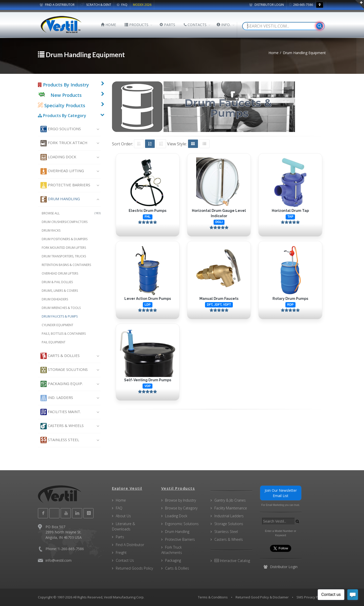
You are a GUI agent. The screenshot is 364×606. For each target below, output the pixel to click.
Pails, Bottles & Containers (64, 333)
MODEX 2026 (142, 5)
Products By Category (62, 115)
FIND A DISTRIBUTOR (57, 5)
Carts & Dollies (60, 356)
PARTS (167, 24)
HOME (108, 24)
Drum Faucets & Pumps (60, 316)
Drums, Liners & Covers (60, 290)
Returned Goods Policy (134, 568)
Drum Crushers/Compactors (64, 222)
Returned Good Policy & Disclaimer (262, 597)
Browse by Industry (180, 500)
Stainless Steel (59, 440)
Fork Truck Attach (63, 143)
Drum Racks (51, 230)
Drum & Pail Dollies (57, 282)
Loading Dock (58, 157)
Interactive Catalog (232, 560)
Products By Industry (63, 85)
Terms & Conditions (213, 597)
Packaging (173, 560)
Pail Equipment (53, 342)
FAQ (122, 5)
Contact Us (125, 560)
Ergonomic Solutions (182, 523)
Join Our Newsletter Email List (281, 493)
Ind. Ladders (56, 398)
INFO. (224, 24)
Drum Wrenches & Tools (61, 308)
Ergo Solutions (60, 129)
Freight (121, 552)
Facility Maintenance (230, 508)
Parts (120, 536)
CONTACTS (195, 24)
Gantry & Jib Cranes (230, 500)
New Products (66, 95)
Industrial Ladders (229, 515)
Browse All (71, 213)
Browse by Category (181, 508)
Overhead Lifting (62, 171)
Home (121, 500)
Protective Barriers (65, 185)
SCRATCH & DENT (95, 5)
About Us (123, 515)
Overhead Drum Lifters (60, 273)
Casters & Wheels (62, 426)
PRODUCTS (136, 24)
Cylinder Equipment (57, 325)
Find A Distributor (130, 544)
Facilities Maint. (60, 412)
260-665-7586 (301, 5)
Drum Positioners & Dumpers (64, 239)
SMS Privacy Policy (311, 597)
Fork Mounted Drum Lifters (64, 247)
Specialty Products (61, 105)
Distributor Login (266, 5)
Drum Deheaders (55, 299)
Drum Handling (60, 199)
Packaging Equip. (61, 384)
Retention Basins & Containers (66, 265)
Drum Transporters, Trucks (64, 256)
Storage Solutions (64, 370)
